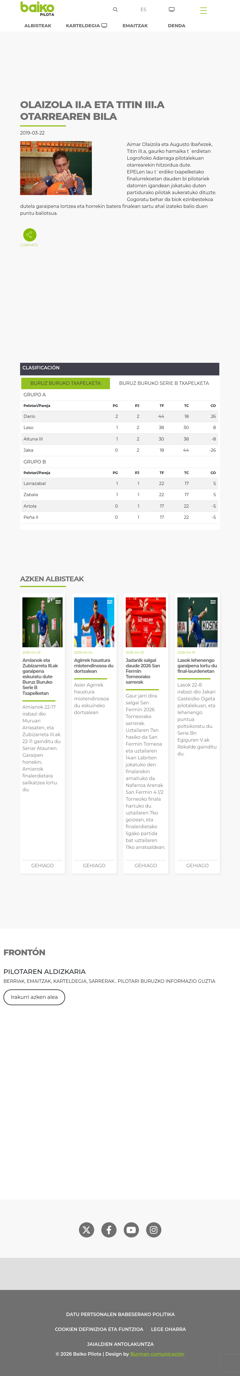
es (143, 9)
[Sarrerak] (171, 8)
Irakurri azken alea (34, 997)
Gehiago (42, 865)
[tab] (65, 383)
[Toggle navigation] (203, 10)
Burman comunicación (157, 1354)
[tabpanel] (119, 456)
